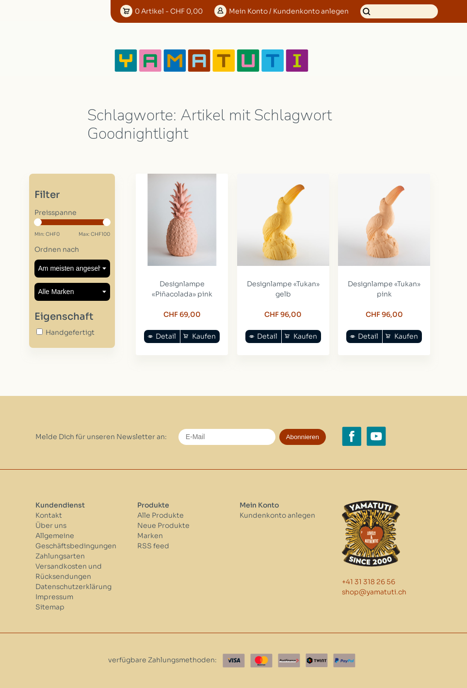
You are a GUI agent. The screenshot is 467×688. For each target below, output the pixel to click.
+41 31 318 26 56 (368, 581)
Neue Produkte (163, 525)
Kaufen (204, 336)
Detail (166, 336)
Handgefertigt (70, 332)
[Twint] (317, 661)
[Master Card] (261, 661)
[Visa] (234, 661)
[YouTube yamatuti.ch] (376, 436)
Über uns (50, 525)
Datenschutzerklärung (73, 586)
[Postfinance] (289, 661)
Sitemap (49, 607)
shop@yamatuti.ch (374, 592)
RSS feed (153, 545)
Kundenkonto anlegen (277, 515)
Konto (289, 11)
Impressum (54, 596)
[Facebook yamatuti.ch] (351, 436)
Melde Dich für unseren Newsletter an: (101, 436)
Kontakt (48, 515)
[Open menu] (341, 61)
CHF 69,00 (182, 314)
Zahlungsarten (60, 556)
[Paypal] (344, 661)
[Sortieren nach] (72, 269)
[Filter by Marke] (72, 292)
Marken (150, 535)
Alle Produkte (160, 515)
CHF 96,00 (283, 314)
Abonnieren (302, 437)
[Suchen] (399, 11)
